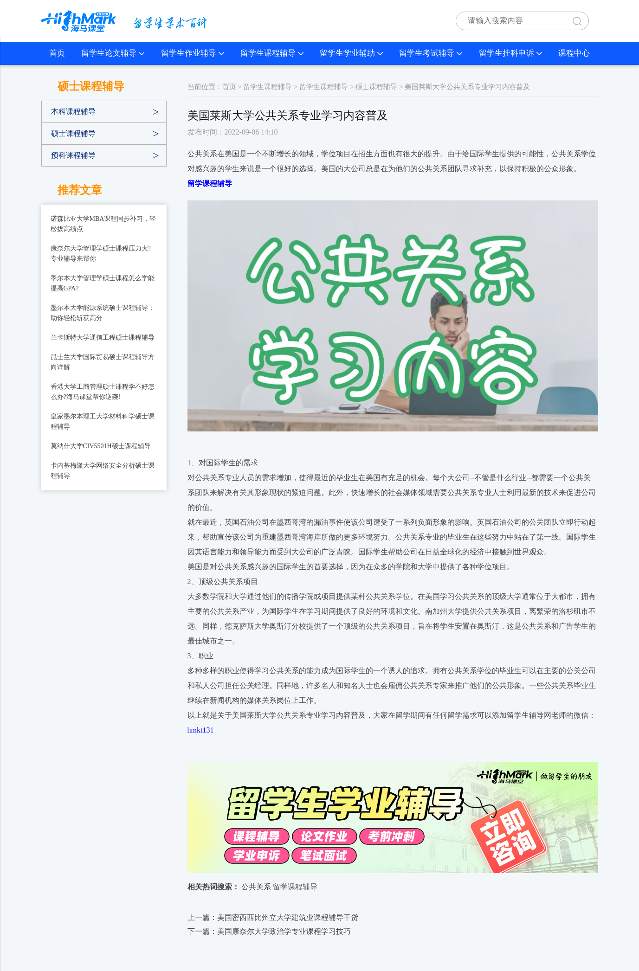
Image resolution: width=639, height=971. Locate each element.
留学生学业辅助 (351, 53)
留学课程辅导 (295, 887)
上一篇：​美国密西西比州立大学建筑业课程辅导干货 (272, 917)
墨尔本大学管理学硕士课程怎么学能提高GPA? (103, 283)
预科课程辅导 (73, 155)
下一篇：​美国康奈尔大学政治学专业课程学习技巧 (269, 931)
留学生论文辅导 (112, 53)
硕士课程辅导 (73, 133)
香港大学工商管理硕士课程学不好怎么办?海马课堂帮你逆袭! (103, 391)
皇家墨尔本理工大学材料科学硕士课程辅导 (103, 421)
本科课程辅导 (73, 112)
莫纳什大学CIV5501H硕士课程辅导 (101, 446)
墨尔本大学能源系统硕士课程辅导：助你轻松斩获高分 (103, 313)
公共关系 (256, 887)
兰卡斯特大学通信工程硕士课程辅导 (103, 337)
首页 (57, 53)
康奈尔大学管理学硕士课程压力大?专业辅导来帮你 (101, 253)
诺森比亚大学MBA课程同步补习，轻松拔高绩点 (103, 223)
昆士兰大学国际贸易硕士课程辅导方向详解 (103, 362)
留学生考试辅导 (430, 53)
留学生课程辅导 (271, 53)
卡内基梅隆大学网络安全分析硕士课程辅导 (103, 470)
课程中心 (574, 53)
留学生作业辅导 (192, 53)
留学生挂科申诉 (510, 53)
